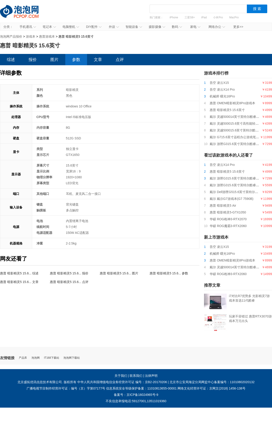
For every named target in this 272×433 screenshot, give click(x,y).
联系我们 (136, 375)
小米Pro (218, 17)
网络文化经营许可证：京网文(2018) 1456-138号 (211, 388)
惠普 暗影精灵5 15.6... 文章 (19, 282)
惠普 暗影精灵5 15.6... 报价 (69, 273)
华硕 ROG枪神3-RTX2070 (228, 219)
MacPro (234, 17)
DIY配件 (94, 27)
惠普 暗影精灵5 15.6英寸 (227, 110)
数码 (177, 27)
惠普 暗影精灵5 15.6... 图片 (119, 273)
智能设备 (134, 27)
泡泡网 (36, 357)
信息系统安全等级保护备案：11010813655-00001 (141, 388)
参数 (76, 59)
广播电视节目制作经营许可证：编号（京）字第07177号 (66, 388)
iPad (204, 17)
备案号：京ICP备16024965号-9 (136, 395)
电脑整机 (71, 27)
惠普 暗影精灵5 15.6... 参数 (169, 273)
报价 (33, 59)
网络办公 (217, 27)
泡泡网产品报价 (24, 14)
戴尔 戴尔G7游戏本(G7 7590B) (231, 199)
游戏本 (30, 36)
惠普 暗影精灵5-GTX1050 (228, 212)
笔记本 (49, 27)
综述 (11, 59)
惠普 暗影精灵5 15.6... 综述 (19, 273)
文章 (98, 59)
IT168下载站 (51, 357)
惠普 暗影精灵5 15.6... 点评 (69, 282)
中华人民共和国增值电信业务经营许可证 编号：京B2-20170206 (122, 382)
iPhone (174, 17)
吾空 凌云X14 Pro (222, 89)
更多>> (238, 27)
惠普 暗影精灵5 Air (223, 205)
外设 (114, 27)
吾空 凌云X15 (219, 83)
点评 (120, 59)
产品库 (23, 357)
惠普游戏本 (47, 36)
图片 (54, 59)
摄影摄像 (157, 27)
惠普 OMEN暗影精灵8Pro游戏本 (232, 103)
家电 (195, 27)
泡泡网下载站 (71, 357)
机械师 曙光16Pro (222, 96)
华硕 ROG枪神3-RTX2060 (228, 274)
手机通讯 (27, 27)
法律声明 (151, 375)
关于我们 (120, 375)
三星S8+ (190, 17)
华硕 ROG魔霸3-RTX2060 (228, 226)
